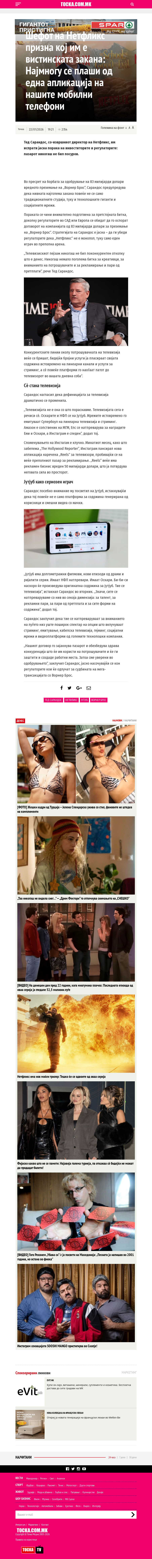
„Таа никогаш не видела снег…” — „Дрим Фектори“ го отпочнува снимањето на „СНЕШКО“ (66, 899)
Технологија (33, 1504)
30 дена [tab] (133, 1455)
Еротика (69, 1504)
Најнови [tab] (117, 722)
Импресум (20, 1522)
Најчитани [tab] (130, 722)
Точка (20, 129)
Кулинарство (89, 1490)
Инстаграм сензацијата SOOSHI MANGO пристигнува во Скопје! (51, 1344)
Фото (78, 1504)
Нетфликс (71, 702)
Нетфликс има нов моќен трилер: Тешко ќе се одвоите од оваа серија (56, 1076)
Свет (52, 1476)
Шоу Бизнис (23, 1497)
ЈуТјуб (84, 702)
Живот (19, 1490)
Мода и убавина (44, 1490)
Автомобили (47, 1504)
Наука (21, 1504)
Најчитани (23, 1455)
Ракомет (51, 1483)
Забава (59, 1504)
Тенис (61, 1483)
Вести (19, 1476)
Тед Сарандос (53, 702)
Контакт (45, 1522)
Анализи (61, 1476)
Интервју (96, 1504)
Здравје (30, 1490)
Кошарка (40, 1483)
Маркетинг (33, 1522)
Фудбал (30, 1483)
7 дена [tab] (122, 1455)
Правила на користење (26, 1537)
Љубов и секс (61, 1490)
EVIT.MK (50, 1378)
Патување (75, 1490)
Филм (36, 1497)
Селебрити (57, 1497)
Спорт (19, 1483)
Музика (45, 1497)
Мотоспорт (71, 1483)
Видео (86, 1504)
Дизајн (100, 1490)
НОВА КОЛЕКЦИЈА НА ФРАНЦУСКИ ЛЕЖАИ (65, 1410)
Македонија (31, 1476)
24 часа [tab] (111, 1455)
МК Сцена (69, 1497)
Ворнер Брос (98, 702)
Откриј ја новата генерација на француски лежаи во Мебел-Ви (83, 1415)
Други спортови (87, 1483)
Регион (43, 1476)
